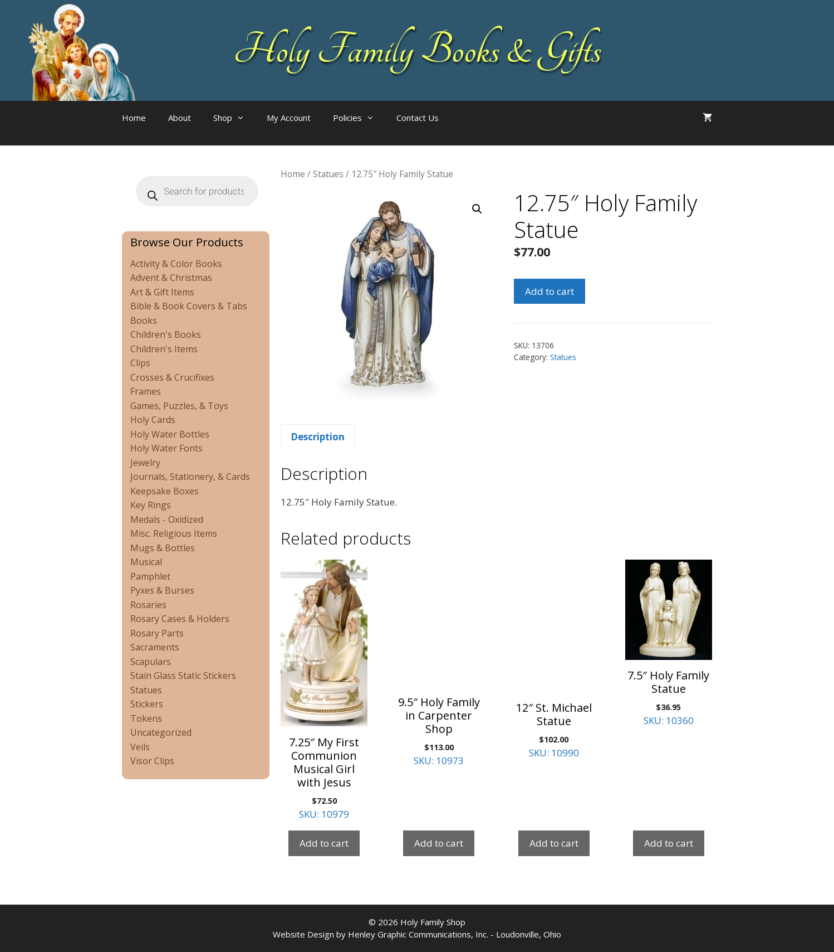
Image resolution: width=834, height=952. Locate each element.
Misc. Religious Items (173, 533)
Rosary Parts (157, 633)
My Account (289, 117)
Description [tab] (318, 436)
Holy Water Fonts (166, 448)
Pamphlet (150, 576)
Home (134, 117)
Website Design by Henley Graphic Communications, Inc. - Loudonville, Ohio (417, 934)
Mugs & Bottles (162, 548)
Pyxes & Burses (162, 590)
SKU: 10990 (554, 659)
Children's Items (164, 349)
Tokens (146, 718)
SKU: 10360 (668, 643)
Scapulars (150, 661)
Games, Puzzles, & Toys (179, 406)
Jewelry (145, 462)
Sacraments (154, 647)
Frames (145, 391)
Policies (359, 117)
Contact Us (417, 117)
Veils (140, 747)
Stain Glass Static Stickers (183, 675)
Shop (234, 117)
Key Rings (150, 505)
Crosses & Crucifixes (172, 377)
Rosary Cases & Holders (179, 619)
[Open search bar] (472, 128)
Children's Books (165, 334)
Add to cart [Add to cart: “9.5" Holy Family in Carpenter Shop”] (438, 843)
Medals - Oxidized (166, 519)
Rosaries (148, 605)
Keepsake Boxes (164, 491)
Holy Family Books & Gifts (417, 50)
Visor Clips (152, 761)
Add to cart (549, 291)
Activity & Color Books (176, 264)
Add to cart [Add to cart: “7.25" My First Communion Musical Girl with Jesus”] (324, 843)
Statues (328, 174)
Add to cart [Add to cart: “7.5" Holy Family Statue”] (668, 843)
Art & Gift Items (162, 292)
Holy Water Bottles (169, 434)
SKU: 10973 (438, 663)
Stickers (146, 704)
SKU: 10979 (324, 690)
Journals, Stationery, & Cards (190, 476)
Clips (140, 363)
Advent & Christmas (171, 277)
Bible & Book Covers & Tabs (188, 306)
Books (143, 320)
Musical (146, 562)
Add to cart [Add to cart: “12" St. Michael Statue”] (553, 843)
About (179, 117)
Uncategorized (161, 732)
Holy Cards (152, 420)
